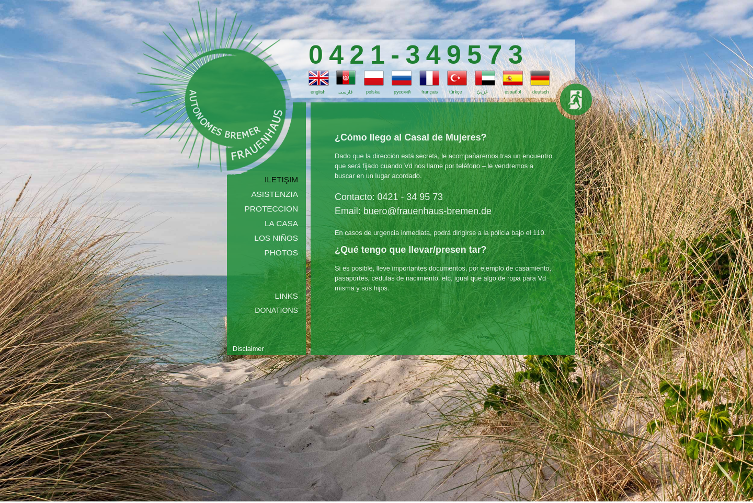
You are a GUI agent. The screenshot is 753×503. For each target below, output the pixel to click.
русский (402, 92)
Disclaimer (248, 349)
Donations (276, 310)
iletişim (281, 179)
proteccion (271, 208)
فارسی (345, 92)
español (513, 92)
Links (286, 295)
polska (373, 92)
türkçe (455, 92)
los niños (276, 237)
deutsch (540, 92)
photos (281, 252)
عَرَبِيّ (482, 92)
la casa (281, 223)
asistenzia (274, 194)
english (318, 92)
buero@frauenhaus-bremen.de (427, 211)
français (429, 92)
